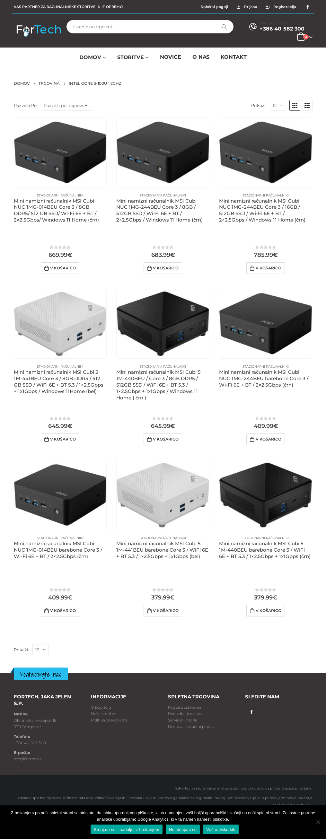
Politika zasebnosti (109, 720)
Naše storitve (103, 713)
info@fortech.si (28, 758)
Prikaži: (259, 105)
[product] (60, 152)
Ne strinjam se (183, 829)
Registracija (280, 6)
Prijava (246, 6)
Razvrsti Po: (26, 105)
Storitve (130, 57)
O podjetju (101, 707)
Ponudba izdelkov (185, 713)
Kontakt (233, 57)
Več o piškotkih (220, 829)
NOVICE (170, 57)
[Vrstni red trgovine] (66, 105)
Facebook (252, 712)
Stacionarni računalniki (60, 195)
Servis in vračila (182, 720)
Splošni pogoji (214, 6)
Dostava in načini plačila (191, 726)
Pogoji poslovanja (184, 707)
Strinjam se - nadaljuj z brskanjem (126, 829)
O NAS (200, 57)
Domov (90, 57)
